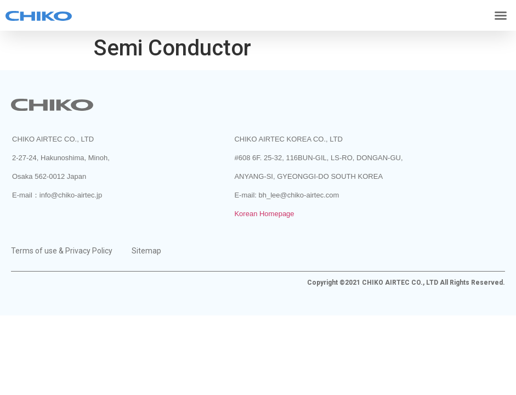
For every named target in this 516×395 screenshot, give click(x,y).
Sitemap (146, 250)
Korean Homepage (264, 214)
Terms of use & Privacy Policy (61, 250)
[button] (501, 15)
